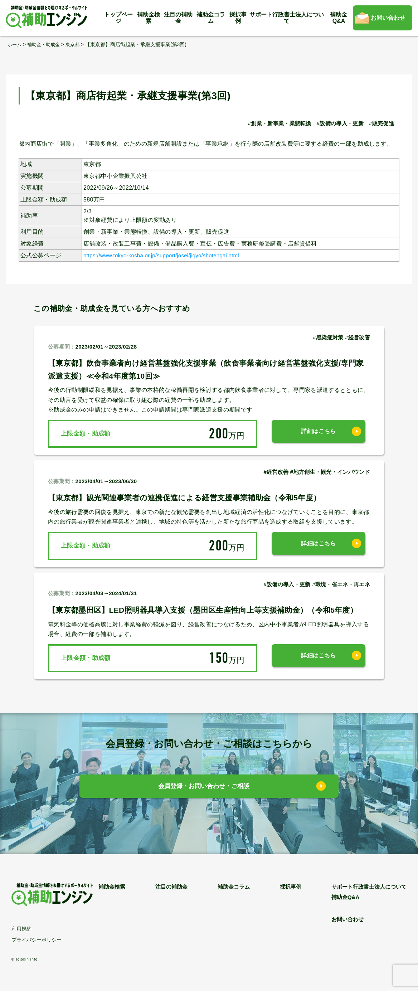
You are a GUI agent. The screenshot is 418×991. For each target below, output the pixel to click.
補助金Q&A (338, 17)
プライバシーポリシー (36, 940)
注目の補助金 (178, 17)
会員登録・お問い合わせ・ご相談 (203, 787)
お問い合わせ (388, 18)
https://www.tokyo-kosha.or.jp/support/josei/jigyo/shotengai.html (167, 255)
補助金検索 (148, 17)
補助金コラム (210, 17)
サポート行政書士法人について (286, 17)
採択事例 (238, 17)
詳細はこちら (318, 433)
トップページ (118, 17)
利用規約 (21, 929)
